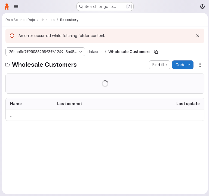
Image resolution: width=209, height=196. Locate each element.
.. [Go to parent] (11, 115)
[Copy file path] (155, 51)
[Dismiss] (197, 35)
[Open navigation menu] (16, 6)
